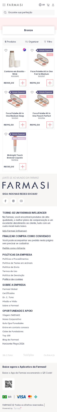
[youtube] (21, 201)
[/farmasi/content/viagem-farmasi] (11, 315)
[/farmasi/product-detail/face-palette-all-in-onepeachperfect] (41, 105)
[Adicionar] (22, 83)
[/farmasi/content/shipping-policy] (10, 267)
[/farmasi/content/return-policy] (13, 275)
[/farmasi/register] (14, 231)
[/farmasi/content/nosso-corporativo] (11, 319)
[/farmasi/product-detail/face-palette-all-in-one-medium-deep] (15, 105)
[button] (7, 397)
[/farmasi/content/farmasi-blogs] (10, 340)
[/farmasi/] (14, 5)
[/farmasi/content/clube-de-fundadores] (12, 331)
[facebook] (5, 201)
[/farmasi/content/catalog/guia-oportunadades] (12, 323)
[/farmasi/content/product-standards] (8, 293)
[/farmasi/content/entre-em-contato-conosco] (15, 327)
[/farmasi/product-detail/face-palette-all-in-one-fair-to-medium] (41, 63)
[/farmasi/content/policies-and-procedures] (15, 259)
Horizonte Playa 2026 (13, 343)
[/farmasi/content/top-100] (6, 335)
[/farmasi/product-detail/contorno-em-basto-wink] (15, 63)
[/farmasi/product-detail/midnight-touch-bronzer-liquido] (15, 147)
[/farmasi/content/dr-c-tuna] (8, 297)
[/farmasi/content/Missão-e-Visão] (9, 301)
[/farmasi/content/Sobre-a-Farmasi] (10, 305)
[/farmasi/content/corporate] (9, 289)
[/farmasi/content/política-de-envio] (9, 271)
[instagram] (13, 201)
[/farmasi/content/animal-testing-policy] (17, 263)
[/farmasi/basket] (48, 4)
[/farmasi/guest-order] (13, 248)
